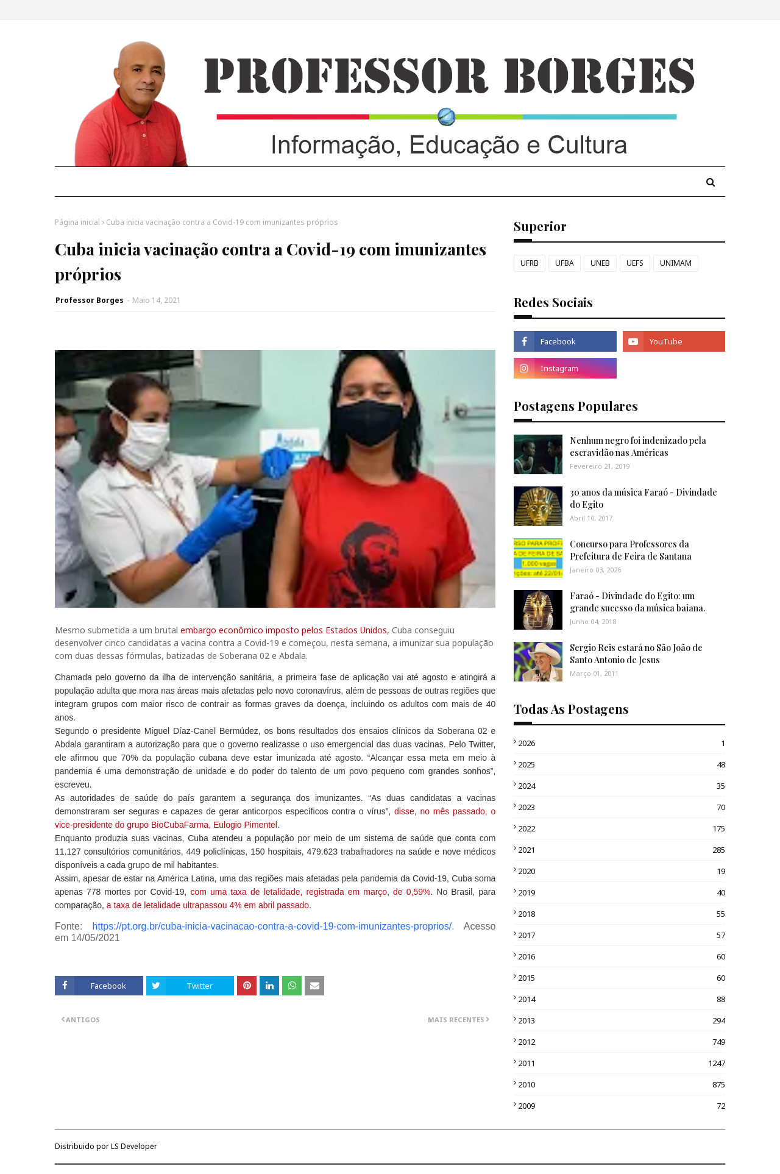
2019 (621, 892)
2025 (621, 764)
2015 (621, 977)
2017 (621, 935)
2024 (621, 785)
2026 (621, 743)
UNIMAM (676, 263)
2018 (621, 913)
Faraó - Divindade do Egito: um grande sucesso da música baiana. (637, 602)
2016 (621, 956)
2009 (621, 1105)
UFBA (564, 263)
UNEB (600, 263)
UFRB (529, 263)
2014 (621, 999)
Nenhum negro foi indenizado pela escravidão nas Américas (638, 446)
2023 (621, 807)
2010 (621, 1084)
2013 (621, 1020)
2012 (621, 1041)
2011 (621, 1063)
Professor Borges (89, 300)
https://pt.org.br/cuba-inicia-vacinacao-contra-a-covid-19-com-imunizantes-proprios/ (272, 926)
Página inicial (77, 222)
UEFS (635, 263)
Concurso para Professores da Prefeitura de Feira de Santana (631, 550)
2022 (621, 828)
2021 (621, 849)
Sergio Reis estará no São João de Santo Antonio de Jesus (636, 654)
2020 (621, 871)
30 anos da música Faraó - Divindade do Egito (643, 498)
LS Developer (134, 1146)
